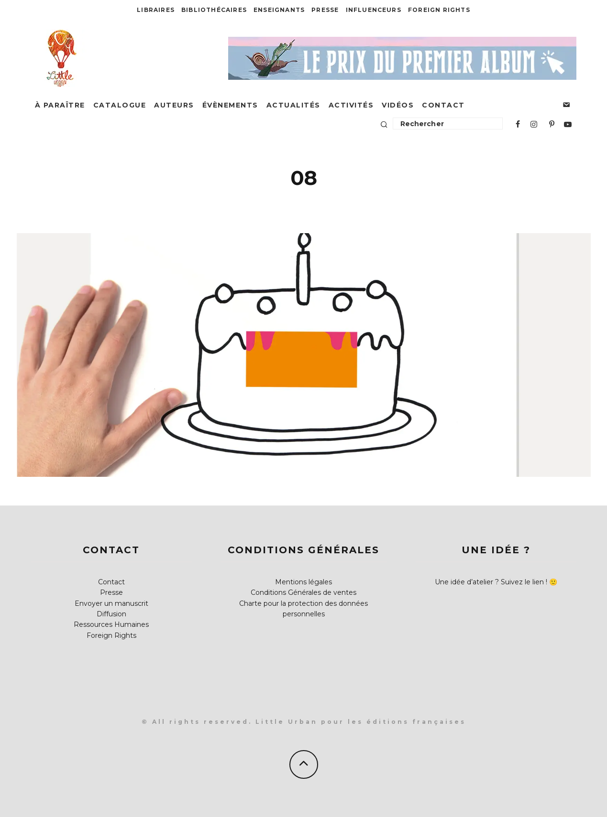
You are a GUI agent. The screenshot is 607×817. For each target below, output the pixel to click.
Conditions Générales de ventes (303, 592)
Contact (443, 105)
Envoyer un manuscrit (111, 603)
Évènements (230, 105)
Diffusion (111, 614)
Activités (351, 105)
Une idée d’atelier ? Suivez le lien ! (491, 582)
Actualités (293, 105)
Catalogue (119, 105)
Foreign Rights (439, 9)
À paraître (60, 105)
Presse (325, 9)
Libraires (156, 9)
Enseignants (279, 9)
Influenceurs (373, 9)
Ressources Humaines (111, 624)
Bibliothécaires (214, 9)
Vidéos (398, 105)
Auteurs (174, 105)
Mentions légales (303, 582)
